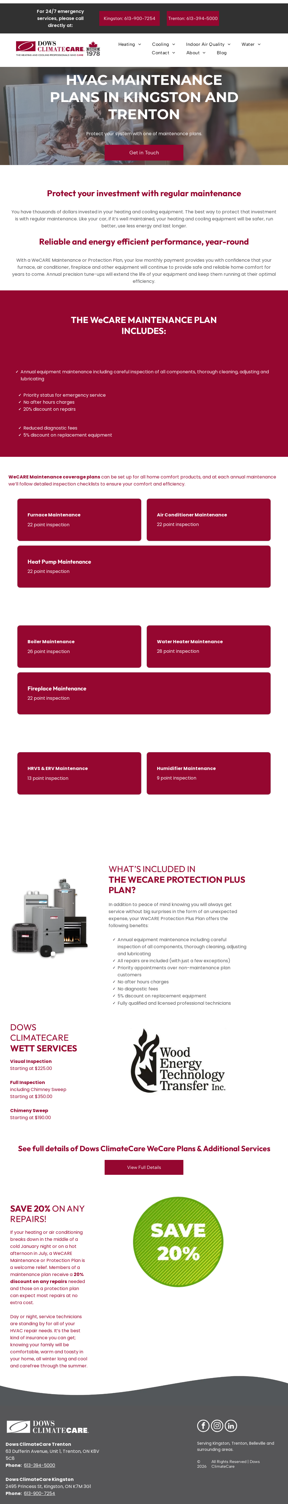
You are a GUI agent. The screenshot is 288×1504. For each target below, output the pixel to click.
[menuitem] (130, 44)
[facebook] (203, 1426)
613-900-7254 (39, 1493)
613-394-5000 (39, 1465)
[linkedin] (231, 1426)
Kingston (221, 1443)
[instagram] (217, 1426)
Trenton (239, 1443)
